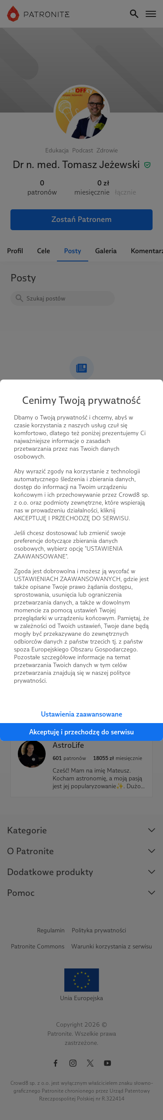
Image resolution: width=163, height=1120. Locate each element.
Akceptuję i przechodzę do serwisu (81, 732)
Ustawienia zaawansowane (81, 714)
